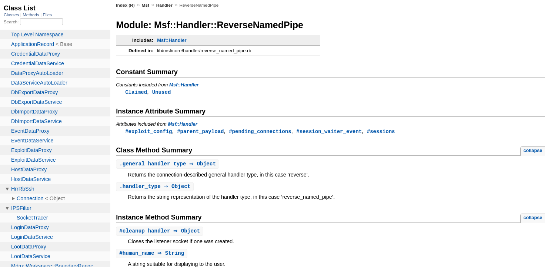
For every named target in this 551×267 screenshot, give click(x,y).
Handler (164, 5)
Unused (161, 92)
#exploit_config (148, 131)
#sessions (381, 131)
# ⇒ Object (160, 232)
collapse (532, 151)
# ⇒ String (152, 255)
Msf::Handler (171, 40)
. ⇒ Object (168, 164)
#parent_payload (200, 131)
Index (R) (125, 5)
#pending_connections (260, 131)
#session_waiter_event (329, 131)
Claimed (136, 92)
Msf (145, 5)
